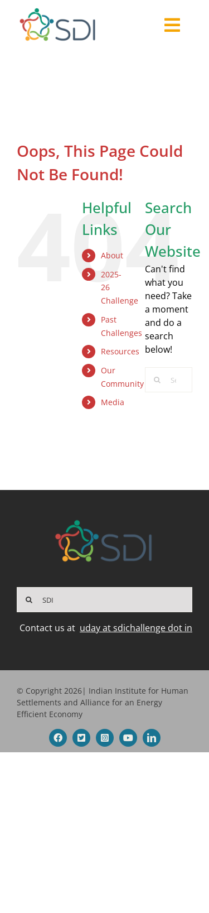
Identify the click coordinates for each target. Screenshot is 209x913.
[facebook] (58, 738)
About (112, 255)
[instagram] (105, 738)
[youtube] (128, 738)
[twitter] (81, 738)
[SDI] (104, 599)
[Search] (157, 379)
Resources (120, 351)
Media (112, 402)
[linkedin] (152, 738)
